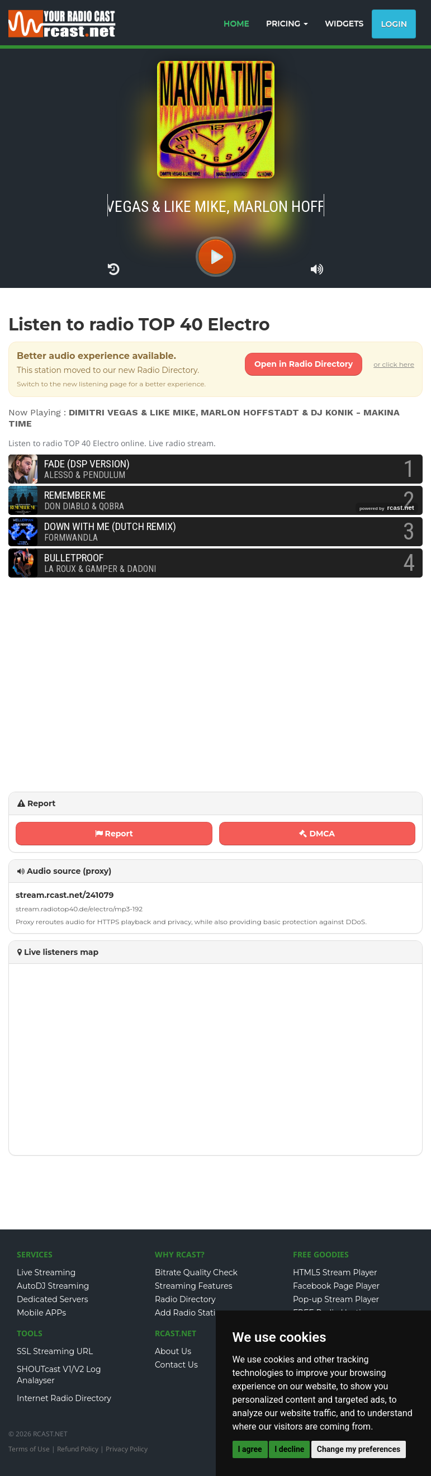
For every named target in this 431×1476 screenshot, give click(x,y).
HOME (236, 23)
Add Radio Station (190, 1313)
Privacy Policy (127, 1449)
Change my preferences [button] (358, 1449)
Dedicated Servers (52, 1299)
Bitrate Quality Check (196, 1272)
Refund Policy (77, 1449)
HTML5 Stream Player (335, 1272)
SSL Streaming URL (55, 1351)
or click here (393, 364)
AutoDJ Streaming (53, 1286)
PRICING (287, 23)
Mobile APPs (41, 1313)
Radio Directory (185, 1299)
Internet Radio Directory (64, 1398)
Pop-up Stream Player (336, 1299)
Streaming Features (194, 1286)
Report (114, 834)
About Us (173, 1351)
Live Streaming (46, 1272)
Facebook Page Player (336, 1286)
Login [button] (394, 24)
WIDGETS (344, 23)
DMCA (317, 834)
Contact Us (176, 1365)
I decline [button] (289, 1449)
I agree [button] (250, 1449)
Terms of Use (29, 1449)
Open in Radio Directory (303, 364)
